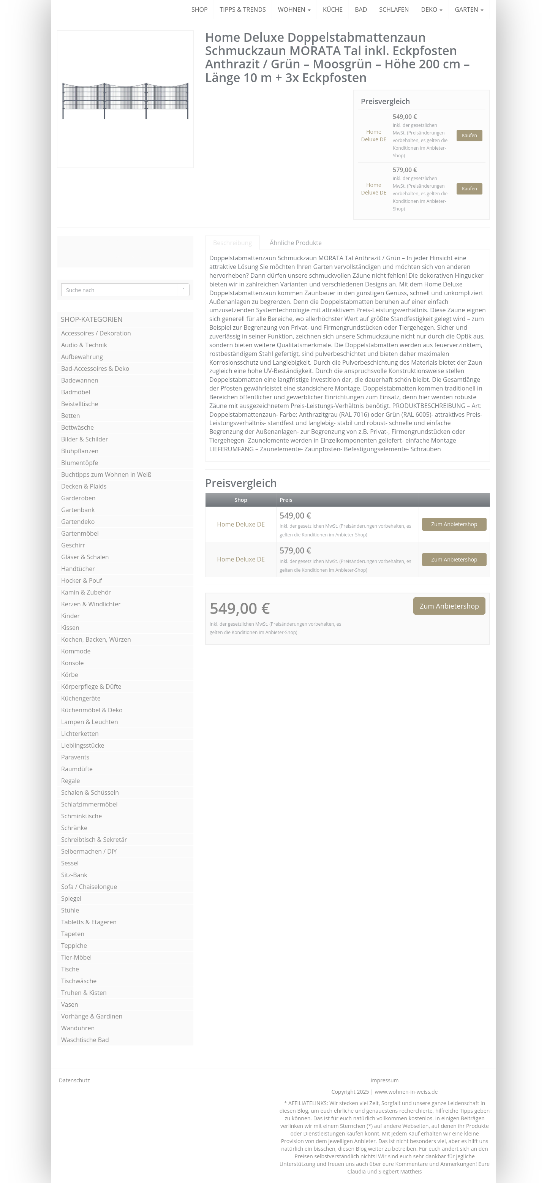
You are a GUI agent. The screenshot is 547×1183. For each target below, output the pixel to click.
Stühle (70, 910)
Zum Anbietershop (454, 524)
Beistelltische (79, 404)
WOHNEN (294, 9)
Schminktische (81, 816)
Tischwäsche (78, 981)
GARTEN (469, 9)
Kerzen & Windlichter (91, 604)
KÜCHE (333, 9)
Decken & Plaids (83, 486)
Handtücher (78, 569)
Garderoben (78, 498)
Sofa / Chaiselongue (89, 887)
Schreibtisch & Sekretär (94, 839)
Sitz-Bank (74, 875)
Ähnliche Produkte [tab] (296, 243)
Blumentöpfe (79, 463)
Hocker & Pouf (81, 580)
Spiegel (71, 898)
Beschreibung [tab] (232, 243)
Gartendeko (78, 521)
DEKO (432, 9)
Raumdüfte (77, 769)
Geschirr (73, 545)
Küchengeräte (81, 698)
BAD (361, 9)
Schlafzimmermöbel (89, 804)
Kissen (70, 627)
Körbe (69, 675)
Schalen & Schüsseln (90, 792)
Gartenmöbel (80, 533)
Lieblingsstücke (82, 745)
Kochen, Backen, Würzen (96, 639)
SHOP (199, 9)
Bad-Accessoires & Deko (95, 368)
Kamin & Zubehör (86, 592)
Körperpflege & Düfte (91, 686)
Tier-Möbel (76, 957)
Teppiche (74, 945)
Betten (70, 415)
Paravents (75, 757)
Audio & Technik (84, 345)
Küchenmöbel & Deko (92, 710)
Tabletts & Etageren (89, 922)
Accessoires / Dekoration (96, 333)
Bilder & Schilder (84, 439)
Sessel (70, 863)
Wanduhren (78, 1028)
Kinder (70, 616)
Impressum (385, 1080)
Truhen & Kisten (84, 992)
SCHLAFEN (394, 9)
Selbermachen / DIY (89, 851)
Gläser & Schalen (85, 557)
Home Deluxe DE (374, 135)
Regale (70, 781)
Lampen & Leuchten (89, 722)
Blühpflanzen (79, 451)
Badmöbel (75, 392)
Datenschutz (74, 1080)
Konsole (72, 663)
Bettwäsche (77, 427)
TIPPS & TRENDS (243, 9)
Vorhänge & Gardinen (91, 1016)
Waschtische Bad (85, 1040)
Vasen (69, 1004)
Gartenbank (78, 510)
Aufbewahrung (82, 357)
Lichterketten (80, 733)
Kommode (75, 651)
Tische (70, 969)
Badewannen (79, 380)
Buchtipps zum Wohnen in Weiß (106, 474)
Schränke (74, 828)
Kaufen (469, 135)
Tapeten (72, 934)
